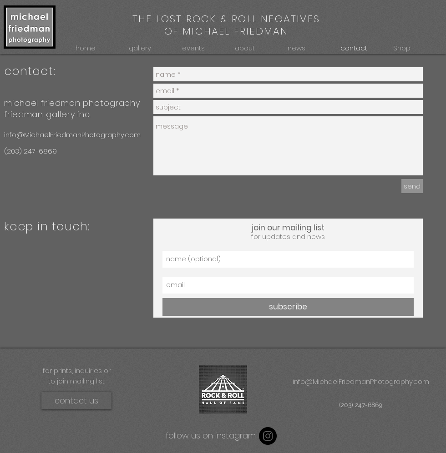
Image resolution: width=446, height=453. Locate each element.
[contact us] (76, 400)
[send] (412, 186)
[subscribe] (288, 307)
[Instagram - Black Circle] (268, 436)
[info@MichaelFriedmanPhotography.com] (76, 134)
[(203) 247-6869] (35, 151)
